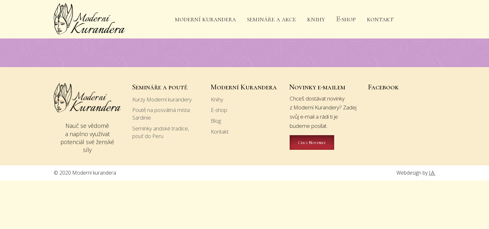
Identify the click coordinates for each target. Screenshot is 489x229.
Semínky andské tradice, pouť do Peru (160, 132)
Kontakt (220, 131)
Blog (216, 120)
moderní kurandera (205, 19)
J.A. (432, 172)
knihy (316, 19)
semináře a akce (271, 19)
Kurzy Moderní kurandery (162, 99)
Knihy (217, 99)
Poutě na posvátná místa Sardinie (161, 113)
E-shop (346, 19)
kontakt (380, 19)
